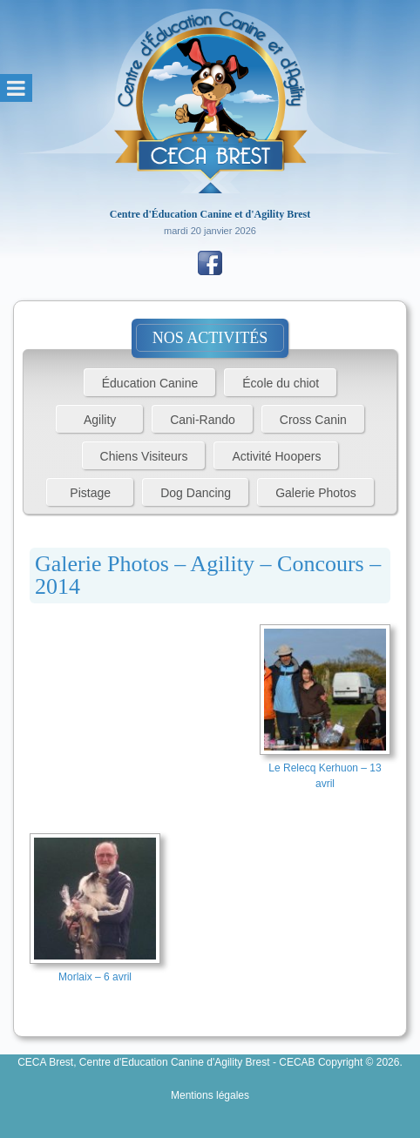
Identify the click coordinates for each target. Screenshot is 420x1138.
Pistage (90, 493)
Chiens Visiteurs (144, 456)
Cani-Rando (202, 420)
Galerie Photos (315, 493)
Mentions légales (210, 1095)
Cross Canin (313, 420)
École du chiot (280, 383)
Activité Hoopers (276, 456)
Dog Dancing (195, 493)
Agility (100, 420)
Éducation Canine (150, 383)
